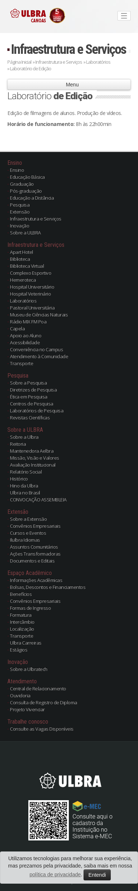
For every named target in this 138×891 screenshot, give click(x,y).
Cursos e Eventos (28, 533)
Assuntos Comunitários (34, 546)
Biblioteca (20, 259)
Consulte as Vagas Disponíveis (42, 728)
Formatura (21, 615)
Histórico (19, 478)
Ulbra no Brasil (25, 492)
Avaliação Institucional (33, 464)
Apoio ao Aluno (25, 335)
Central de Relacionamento (38, 688)
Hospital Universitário (32, 286)
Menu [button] (69, 85)
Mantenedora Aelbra (31, 451)
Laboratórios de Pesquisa (36, 410)
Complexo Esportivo (30, 273)
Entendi (97, 875)
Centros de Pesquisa (31, 403)
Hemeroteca (23, 279)
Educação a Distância (32, 197)
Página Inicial (19, 62)
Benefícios (21, 594)
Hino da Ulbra (24, 485)
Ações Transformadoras (35, 553)
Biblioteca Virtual (27, 266)
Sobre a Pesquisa (28, 382)
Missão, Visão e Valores (34, 457)
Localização (22, 628)
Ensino (17, 170)
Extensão (19, 211)
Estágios (18, 649)
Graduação (22, 184)
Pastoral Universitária (32, 307)
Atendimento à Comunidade (39, 356)
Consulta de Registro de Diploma (43, 702)
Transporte (21, 363)
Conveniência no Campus (36, 349)
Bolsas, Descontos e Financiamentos (47, 587)
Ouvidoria (20, 695)
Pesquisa (19, 204)
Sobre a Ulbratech (28, 669)
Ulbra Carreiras (26, 642)
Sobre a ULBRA (25, 232)
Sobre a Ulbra (24, 437)
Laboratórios (23, 300)
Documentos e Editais (32, 560)
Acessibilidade (25, 342)
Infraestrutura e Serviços (68, 49)
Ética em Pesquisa (28, 396)
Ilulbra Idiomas (25, 540)
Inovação (19, 225)
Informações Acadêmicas (36, 580)
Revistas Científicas (30, 417)
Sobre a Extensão (28, 519)
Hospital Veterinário (30, 293)
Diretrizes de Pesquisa (33, 389)
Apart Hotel (21, 252)
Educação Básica (27, 177)
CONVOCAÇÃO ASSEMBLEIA (38, 499)
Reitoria (18, 444)
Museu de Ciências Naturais (39, 314)
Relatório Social (26, 471)
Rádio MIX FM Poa (28, 321)
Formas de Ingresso (30, 608)
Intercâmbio (22, 622)
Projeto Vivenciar (27, 709)
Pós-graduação (26, 191)
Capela (17, 328)
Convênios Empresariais (35, 526)
